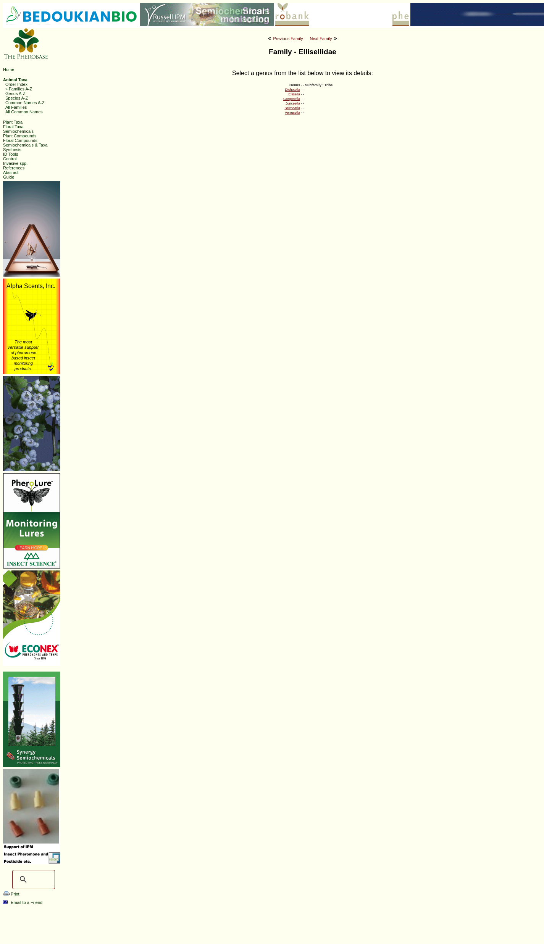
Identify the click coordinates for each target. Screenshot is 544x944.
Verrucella (292, 112)
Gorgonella (291, 99)
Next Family (321, 38)
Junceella (293, 103)
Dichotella (292, 90)
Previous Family (288, 38)
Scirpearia (292, 108)
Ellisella (294, 94)
